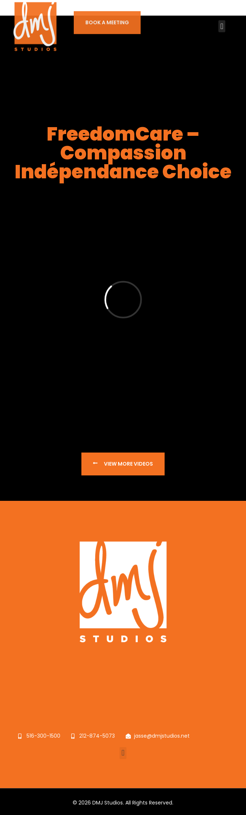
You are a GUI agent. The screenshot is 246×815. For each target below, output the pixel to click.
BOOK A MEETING (107, 17)
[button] (221, 21)
